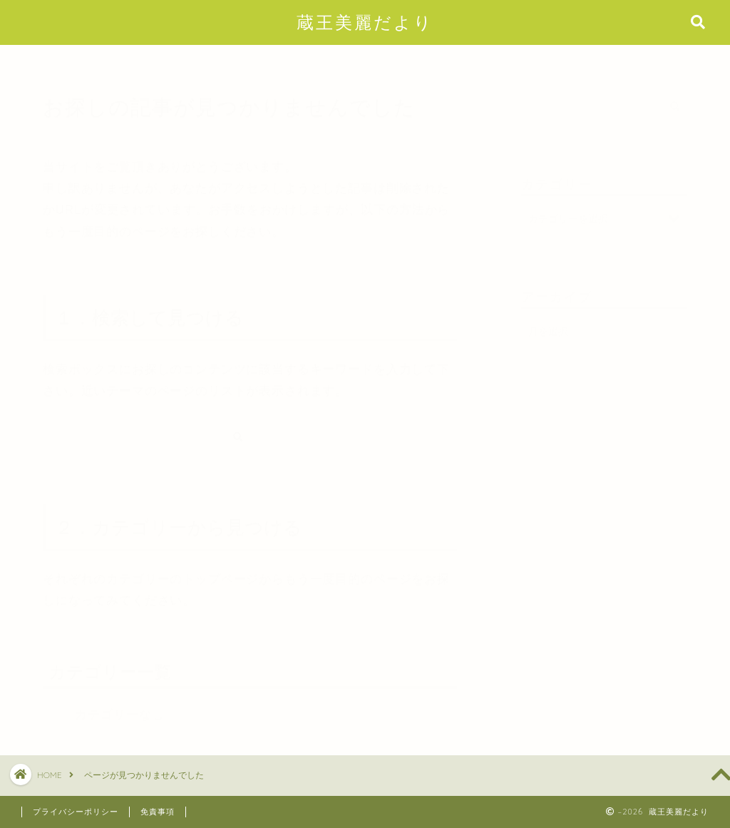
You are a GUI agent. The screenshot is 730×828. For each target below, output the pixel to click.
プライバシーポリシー (75, 812)
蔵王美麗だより (365, 22)
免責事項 (157, 812)
